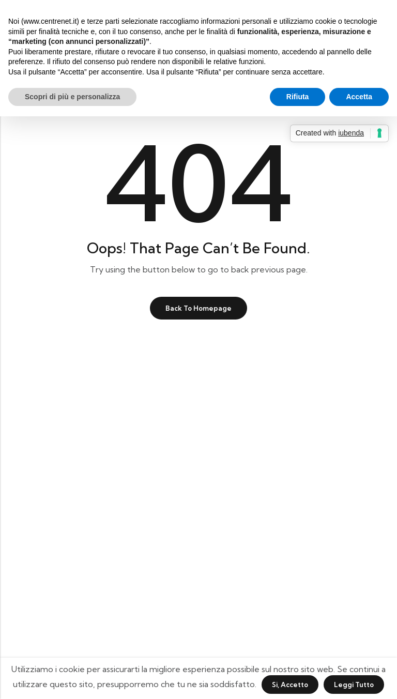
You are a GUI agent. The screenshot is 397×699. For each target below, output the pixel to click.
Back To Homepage (198, 308)
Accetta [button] (359, 97)
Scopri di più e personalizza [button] (72, 97)
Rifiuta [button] (297, 97)
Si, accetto (290, 684)
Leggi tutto (354, 684)
